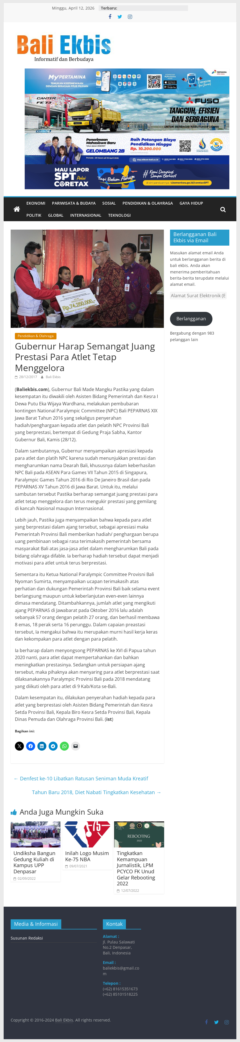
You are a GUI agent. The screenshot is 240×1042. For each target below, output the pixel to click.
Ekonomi (35, 203)
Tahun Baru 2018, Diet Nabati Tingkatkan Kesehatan (96, 792)
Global (56, 215)
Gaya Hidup (191, 203)
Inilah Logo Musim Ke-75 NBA (87, 856)
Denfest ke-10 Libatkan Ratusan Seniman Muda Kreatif (80, 778)
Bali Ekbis (53, 376)
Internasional (85, 215)
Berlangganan (191, 319)
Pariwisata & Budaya (74, 203)
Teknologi (119, 215)
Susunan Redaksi (27, 938)
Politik (33, 215)
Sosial (109, 203)
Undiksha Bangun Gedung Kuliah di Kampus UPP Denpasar (34, 862)
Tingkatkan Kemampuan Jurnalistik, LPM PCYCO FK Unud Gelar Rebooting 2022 (136, 868)
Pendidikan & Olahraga (148, 203)
